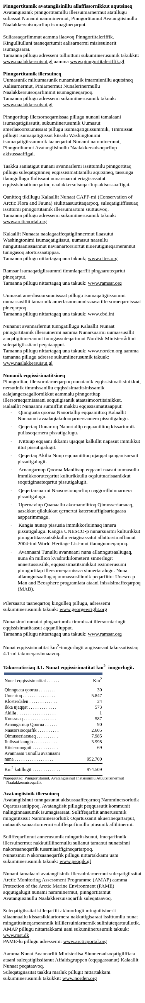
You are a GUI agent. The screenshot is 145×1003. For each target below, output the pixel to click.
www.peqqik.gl (75, 861)
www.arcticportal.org (25, 221)
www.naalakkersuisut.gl (28, 104)
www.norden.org (79, 978)
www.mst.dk (16, 935)
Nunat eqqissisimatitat (32, 680)
